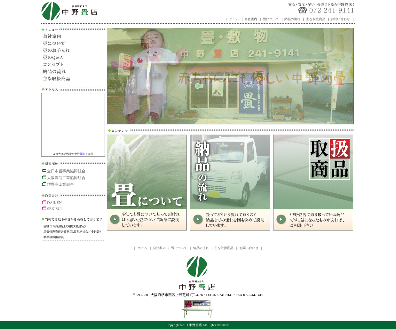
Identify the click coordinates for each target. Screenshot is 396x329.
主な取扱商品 (315, 19)
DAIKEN (52, 202)
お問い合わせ (340, 19)
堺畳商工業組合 (58, 184)
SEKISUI (52, 209)
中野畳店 (69, 11)
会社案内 (250, 19)
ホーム (234, 19)
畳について (271, 19)
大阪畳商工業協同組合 (63, 178)
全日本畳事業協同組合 (63, 171)
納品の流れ (292, 19)
